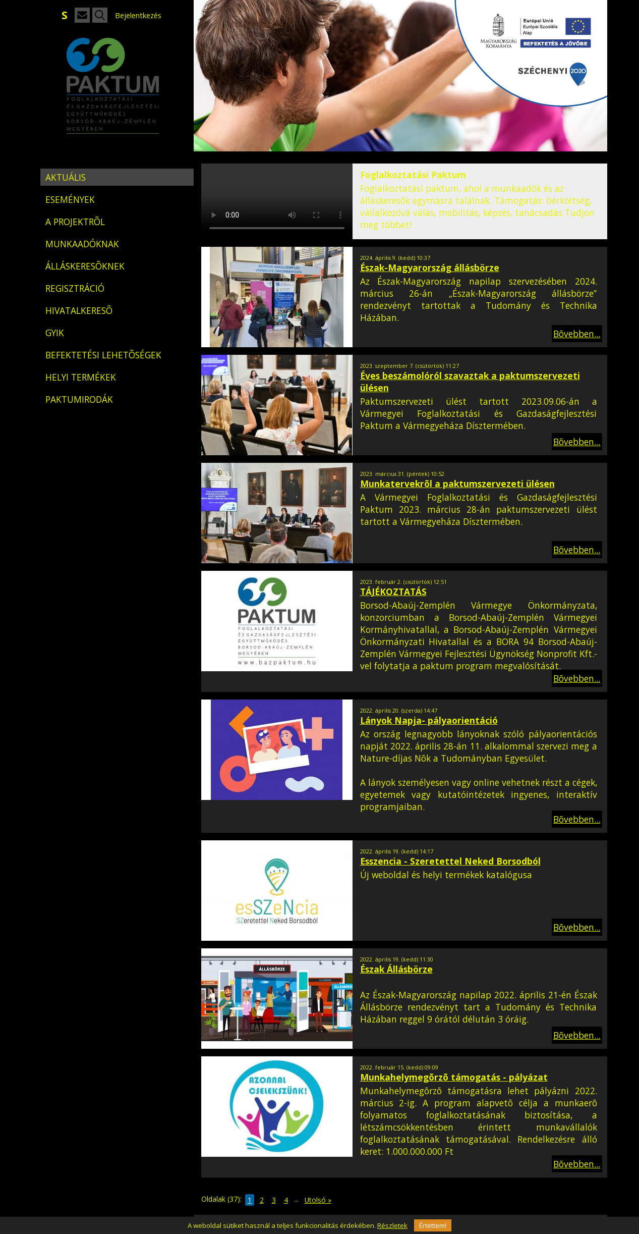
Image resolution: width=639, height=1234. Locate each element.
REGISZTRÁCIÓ (74, 288)
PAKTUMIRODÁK (79, 399)
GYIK (54, 333)
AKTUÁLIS (65, 177)
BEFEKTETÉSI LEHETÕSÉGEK (103, 355)
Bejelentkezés (138, 15)
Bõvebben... (576, 334)
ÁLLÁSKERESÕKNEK (85, 266)
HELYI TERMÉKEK (80, 377)
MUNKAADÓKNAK (82, 244)
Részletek (392, 1225)
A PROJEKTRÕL (75, 222)
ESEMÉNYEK (70, 199)
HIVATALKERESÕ (78, 310)
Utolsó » (318, 1200)
